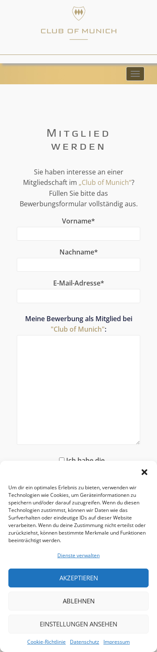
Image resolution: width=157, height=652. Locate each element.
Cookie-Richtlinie (46, 641)
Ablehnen (79, 601)
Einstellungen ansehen (78, 624)
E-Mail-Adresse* (78, 289)
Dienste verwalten (78, 555)
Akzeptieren (78, 578)
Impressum (116, 641)
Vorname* (78, 227)
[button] (144, 471)
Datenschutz (84, 641)
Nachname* (78, 258)
